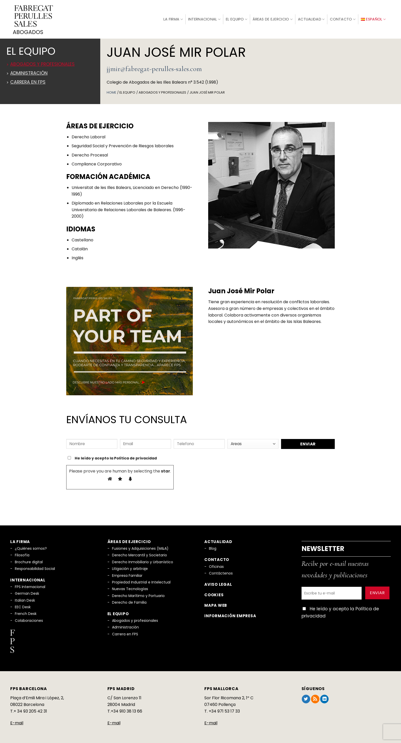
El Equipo (236, 18)
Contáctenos (221, 572)
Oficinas (216, 565)
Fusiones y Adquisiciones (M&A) (140, 547)
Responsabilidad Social (35, 567)
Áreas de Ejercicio (273, 18)
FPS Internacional (30, 585)
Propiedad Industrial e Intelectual (141, 580)
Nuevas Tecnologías (130, 587)
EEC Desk (23, 605)
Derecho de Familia (129, 601)
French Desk (26, 612)
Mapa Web (215, 604)
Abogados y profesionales (42, 63)
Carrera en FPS (28, 81)
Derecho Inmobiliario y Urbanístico (142, 560)
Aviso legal (218, 583)
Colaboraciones (29, 619)
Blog (212, 547)
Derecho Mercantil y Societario (139, 554)
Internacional (204, 18)
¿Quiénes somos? (31, 547)
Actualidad (311, 18)
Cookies (214, 593)
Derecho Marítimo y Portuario (138, 594)
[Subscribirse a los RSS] (315, 698)
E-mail (16, 722)
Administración (29, 72)
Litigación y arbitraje (130, 567)
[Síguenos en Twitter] (306, 698)
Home (111, 91)
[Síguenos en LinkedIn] (324, 698)
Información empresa (230, 614)
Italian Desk (25, 599)
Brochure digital (29, 560)
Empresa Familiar (127, 574)
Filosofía (22, 554)
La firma (173, 18)
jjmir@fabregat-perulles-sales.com (154, 67)
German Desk (27, 592)
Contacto (342, 18)
